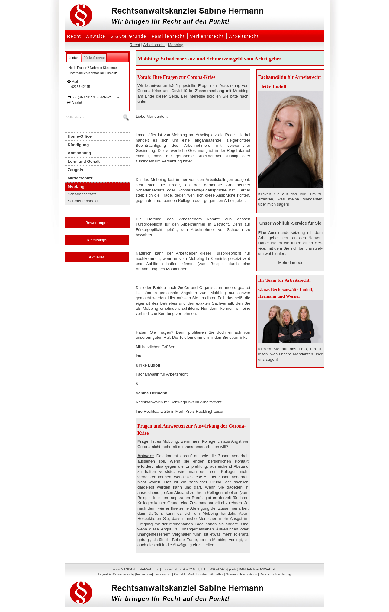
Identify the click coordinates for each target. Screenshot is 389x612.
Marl (191, 574)
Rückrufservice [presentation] (94, 57)
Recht (74, 36)
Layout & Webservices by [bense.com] (125, 574)
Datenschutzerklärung (275, 574)
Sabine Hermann (151, 393)
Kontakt (179, 574)
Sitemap (231, 574)
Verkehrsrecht (207, 36)
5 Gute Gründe (128, 36)
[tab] (73, 57)
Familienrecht (168, 36)
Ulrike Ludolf (148, 365)
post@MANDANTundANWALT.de (95, 97)
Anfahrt (77, 102)
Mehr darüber (290, 262)
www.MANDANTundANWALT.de (136, 569)
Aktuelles (97, 257)
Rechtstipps (97, 240)
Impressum (163, 574)
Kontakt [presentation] (73, 57)
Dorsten (201, 574)
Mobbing (175, 45)
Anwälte (96, 36)
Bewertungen (97, 222)
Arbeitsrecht (244, 36)
